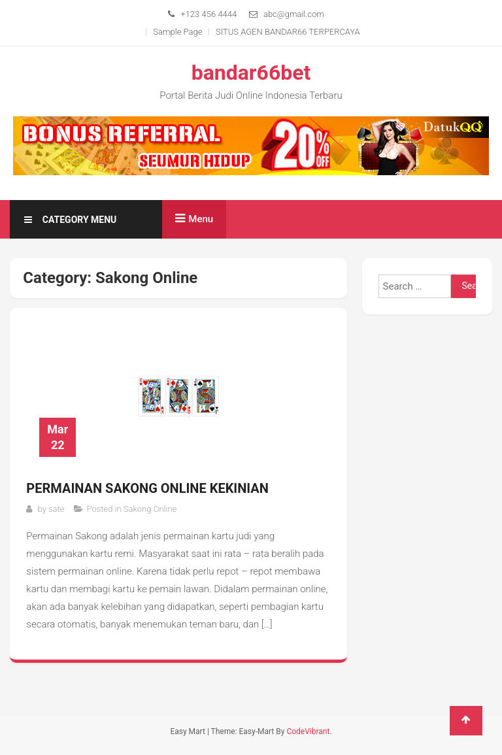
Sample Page (177, 32)
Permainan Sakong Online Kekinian (147, 488)
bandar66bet (251, 72)
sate (56, 509)
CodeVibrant (307, 731)
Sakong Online (150, 509)
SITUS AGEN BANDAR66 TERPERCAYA (288, 32)
